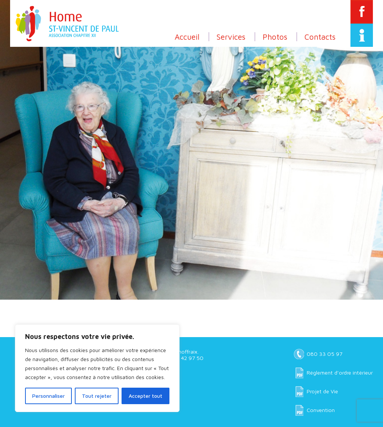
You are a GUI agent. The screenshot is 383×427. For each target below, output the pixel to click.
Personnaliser (48, 396)
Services (231, 36)
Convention (321, 410)
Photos (275, 36)
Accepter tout (145, 396)
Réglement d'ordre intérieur (340, 372)
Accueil (187, 36)
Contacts (319, 36)
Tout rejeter (96, 396)
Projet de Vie (322, 391)
